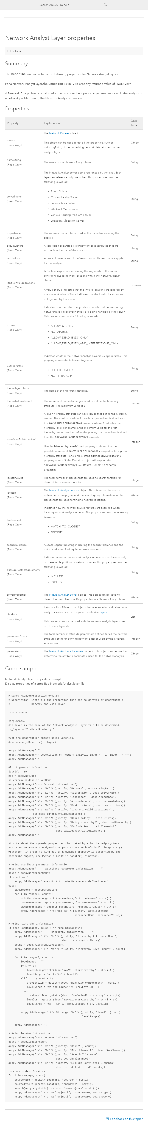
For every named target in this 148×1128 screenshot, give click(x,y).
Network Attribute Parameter (66, 653)
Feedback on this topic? (126, 1121)
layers (103, 614)
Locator (64, 492)
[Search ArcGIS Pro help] (70, 5)
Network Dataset (59, 132)
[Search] (105, 5)
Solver (63, 596)
